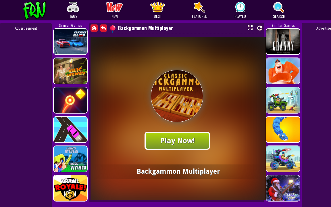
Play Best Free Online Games (45, 10)
